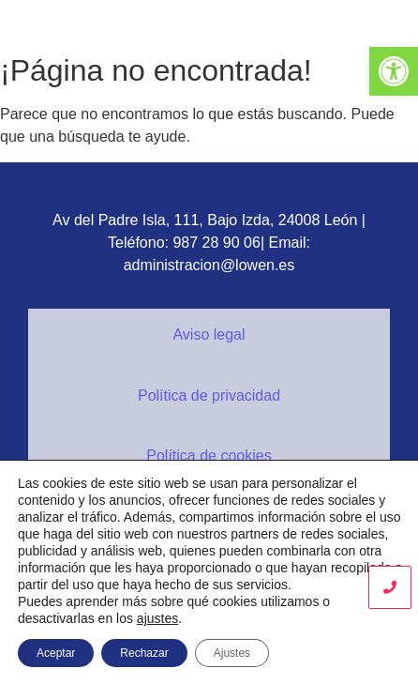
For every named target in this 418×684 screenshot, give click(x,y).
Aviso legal (208, 334)
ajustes (157, 618)
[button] (393, 71)
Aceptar (56, 653)
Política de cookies (208, 456)
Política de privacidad (209, 395)
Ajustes (232, 653)
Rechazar (144, 653)
